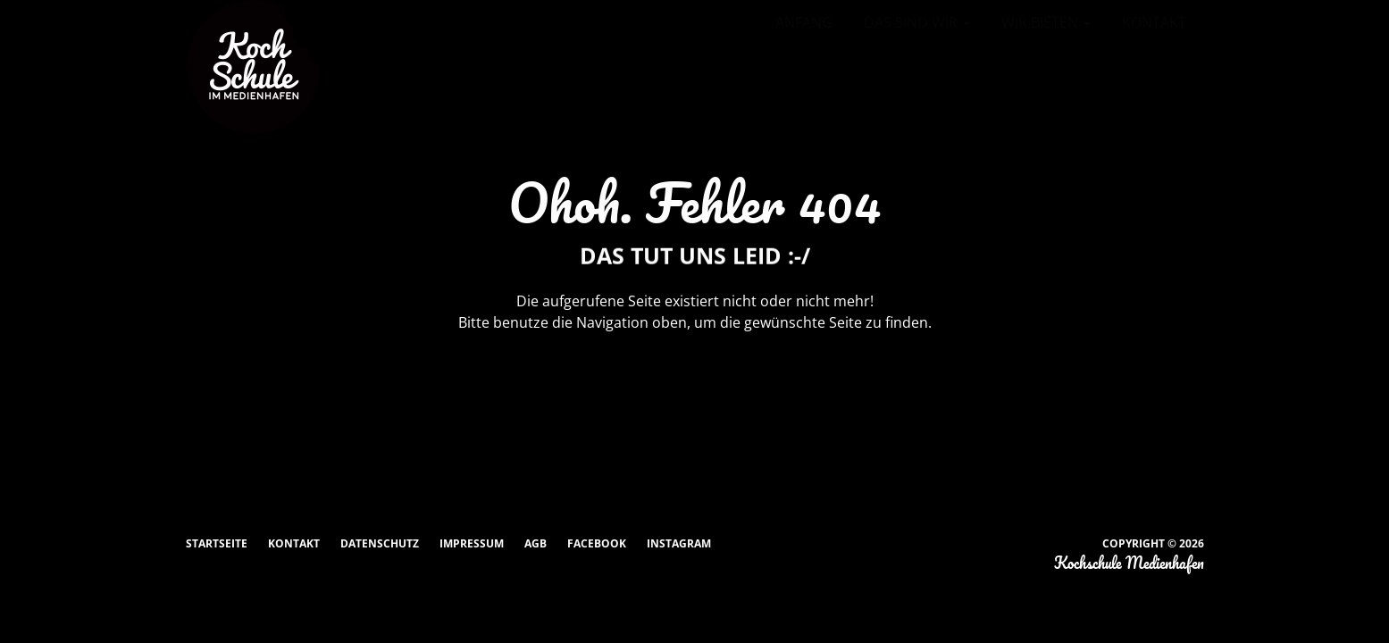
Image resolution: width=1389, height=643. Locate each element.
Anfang (804, 22)
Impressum (471, 543)
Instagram (679, 543)
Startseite (216, 543)
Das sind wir (917, 22)
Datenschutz (379, 543)
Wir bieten (1046, 22)
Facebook (596, 543)
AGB (535, 543)
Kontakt (1154, 22)
